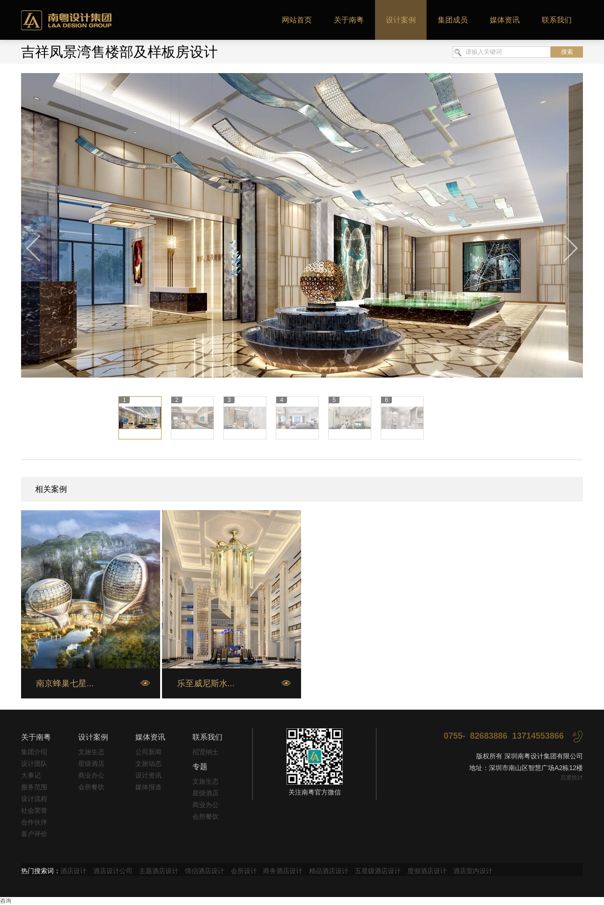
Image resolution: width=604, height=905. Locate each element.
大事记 (31, 775)
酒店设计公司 (113, 871)
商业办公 (91, 775)
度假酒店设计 (427, 871)
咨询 (5, 901)
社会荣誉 (34, 810)
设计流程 (34, 798)
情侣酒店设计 (204, 871)
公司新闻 (148, 752)
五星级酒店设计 (378, 871)
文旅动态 (148, 763)
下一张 (570, 248)
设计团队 (34, 763)
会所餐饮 (91, 787)
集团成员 (453, 20)
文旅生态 (91, 752)
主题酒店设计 (158, 871)
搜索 (567, 51)
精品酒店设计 (328, 871)
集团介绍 (34, 752)
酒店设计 (73, 871)
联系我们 (557, 20)
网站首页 (297, 20)
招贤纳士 (205, 752)
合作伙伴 (34, 822)
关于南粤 (349, 20)
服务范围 (34, 787)
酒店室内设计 (473, 871)
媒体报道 (148, 787)
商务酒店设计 (282, 871)
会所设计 (244, 871)
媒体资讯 (505, 20)
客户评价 (34, 834)
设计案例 (401, 20)
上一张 (34, 248)
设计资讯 (148, 775)
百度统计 (571, 777)
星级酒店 (91, 763)
